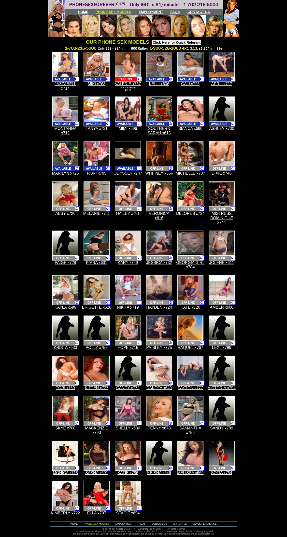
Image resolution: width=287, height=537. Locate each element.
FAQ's (175, 12)
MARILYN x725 (65, 173)
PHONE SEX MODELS (113, 12)
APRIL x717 (221, 84)
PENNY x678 (159, 428)
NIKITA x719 (128, 307)
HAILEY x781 (128, 213)
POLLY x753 (97, 347)
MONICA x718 (65, 473)
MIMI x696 (128, 128)
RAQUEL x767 (190, 347)
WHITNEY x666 (159, 173)
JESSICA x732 (159, 263)
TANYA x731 (97, 128)
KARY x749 (128, 263)
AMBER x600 (221, 307)
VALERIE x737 (128, 84)
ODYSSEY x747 (128, 173)
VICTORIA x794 (222, 388)
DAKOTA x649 (159, 388)
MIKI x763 (96, 84)
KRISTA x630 (65, 347)
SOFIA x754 (221, 473)
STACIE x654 (128, 513)
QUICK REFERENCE (205, 524)
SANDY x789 (221, 428)
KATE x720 (190, 307)
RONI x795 (96, 173)
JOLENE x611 (221, 263)
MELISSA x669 (190, 473)
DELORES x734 (190, 213)
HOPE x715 (127, 347)
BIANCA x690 (190, 128)
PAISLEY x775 (159, 347)
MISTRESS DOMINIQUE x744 (221, 217)
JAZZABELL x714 (65, 86)
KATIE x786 (127, 473)
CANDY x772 (128, 388)
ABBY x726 (65, 213)
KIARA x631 (96, 263)
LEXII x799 (221, 347)
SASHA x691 (96, 473)
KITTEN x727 (96, 388)
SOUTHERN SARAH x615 (159, 130)
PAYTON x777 (190, 388)
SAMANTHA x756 (190, 430)
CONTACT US (198, 12)
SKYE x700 (65, 428)
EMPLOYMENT (151, 12)
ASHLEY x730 (221, 128)
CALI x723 (190, 84)
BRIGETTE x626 (96, 307)
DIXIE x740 (221, 173)
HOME (83, 12)
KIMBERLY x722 (65, 513)
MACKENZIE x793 (96, 430)
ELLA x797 (96, 513)
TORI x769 (65, 388)
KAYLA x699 (65, 307)
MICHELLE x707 (190, 173)
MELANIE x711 (96, 213)
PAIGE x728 (65, 263)
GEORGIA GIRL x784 (190, 265)
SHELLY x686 (128, 428)
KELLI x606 (159, 84)
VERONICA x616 (159, 215)
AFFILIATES (180, 524)
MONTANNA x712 (65, 130)
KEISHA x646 (159, 473)
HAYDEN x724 (159, 307)
